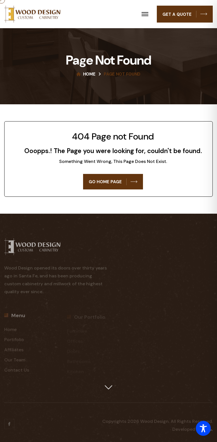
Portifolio (14, 342)
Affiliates (13, 352)
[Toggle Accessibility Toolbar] (203, 428)
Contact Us (16, 372)
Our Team (14, 362)
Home (89, 74)
